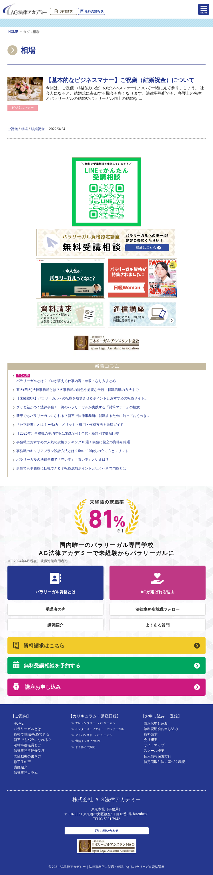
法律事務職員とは (27, 745)
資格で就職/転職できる (31, 734)
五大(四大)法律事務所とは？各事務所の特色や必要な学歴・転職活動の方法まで (77, 390)
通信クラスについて (88, 741)
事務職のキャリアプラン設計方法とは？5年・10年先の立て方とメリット (72, 451)
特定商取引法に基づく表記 (164, 762)
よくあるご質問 (85, 747)
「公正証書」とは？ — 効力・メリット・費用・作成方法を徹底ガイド (70, 425)
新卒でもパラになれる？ (32, 740)
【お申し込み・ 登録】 (161, 716)
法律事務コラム (26, 773)
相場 (24, 129)
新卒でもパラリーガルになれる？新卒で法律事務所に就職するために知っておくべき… (82, 416)
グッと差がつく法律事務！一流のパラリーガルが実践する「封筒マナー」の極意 (78, 407)
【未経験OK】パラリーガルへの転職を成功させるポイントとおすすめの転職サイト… (81, 398)
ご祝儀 (12, 129)
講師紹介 (55, 625)
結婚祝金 (38, 129)
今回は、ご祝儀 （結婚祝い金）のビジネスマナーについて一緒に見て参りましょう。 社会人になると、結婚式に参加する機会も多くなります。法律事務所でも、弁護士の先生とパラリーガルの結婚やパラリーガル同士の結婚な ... (125, 92)
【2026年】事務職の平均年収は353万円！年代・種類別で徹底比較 (67, 433)
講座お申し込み (42, 687)
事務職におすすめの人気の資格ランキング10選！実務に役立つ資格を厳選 (73, 442)
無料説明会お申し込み (161, 729)
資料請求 (151, 734)
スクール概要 (154, 751)
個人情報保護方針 (157, 756)
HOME (13, 32)
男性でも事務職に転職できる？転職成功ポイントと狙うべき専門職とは (71, 468)
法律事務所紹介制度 (29, 751)
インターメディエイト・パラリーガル (99, 729)
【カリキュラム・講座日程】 (95, 716)
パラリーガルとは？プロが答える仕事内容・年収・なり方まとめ (66, 381)
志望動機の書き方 (27, 756)
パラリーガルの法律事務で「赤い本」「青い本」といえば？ (62, 460)
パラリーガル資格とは (55, 583)
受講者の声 (55, 609)
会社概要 (151, 740)
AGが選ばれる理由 (158, 583)
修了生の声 (22, 762)
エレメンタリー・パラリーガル (95, 723)
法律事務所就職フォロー (158, 609)
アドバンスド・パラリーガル (93, 735)
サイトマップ (154, 745)
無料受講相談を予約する (52, 666)
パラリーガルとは (27, 729)
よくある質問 (158, 625)
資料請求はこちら (44, 646)
